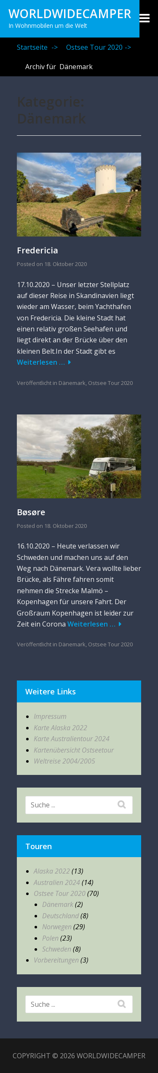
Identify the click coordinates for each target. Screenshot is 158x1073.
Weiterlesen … (41, 362)
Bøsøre (31, 512)
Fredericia (37, 250)
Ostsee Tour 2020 (98, 47)
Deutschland (60, 915)
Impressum (50, 716)
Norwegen (57, 926)
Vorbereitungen (56, 960)
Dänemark (72, 383)
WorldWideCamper (69, 13)
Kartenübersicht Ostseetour (74, 750)
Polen (50, 938)
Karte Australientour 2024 (72, 738)
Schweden (56, 949)
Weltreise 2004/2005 (64, 761)
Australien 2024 (57, 882)
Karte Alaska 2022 (60, 727)
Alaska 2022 (52, 871)
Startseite (37, 47)
